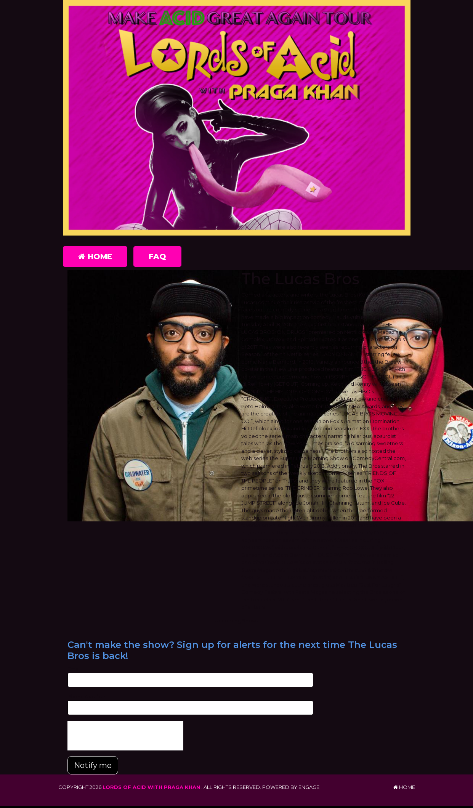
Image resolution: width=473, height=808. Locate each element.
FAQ (157, 256)
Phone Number (86, 696)
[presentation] (125, 735)
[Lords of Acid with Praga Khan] (236, 118)
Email (74, 669)
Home (95, 256)
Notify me (93, 765)
